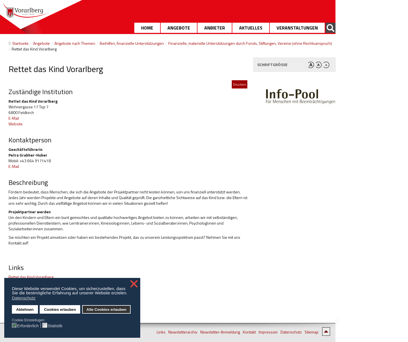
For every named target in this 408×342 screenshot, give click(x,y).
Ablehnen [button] (25, 309)
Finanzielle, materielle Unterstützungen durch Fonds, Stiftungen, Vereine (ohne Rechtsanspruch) (250, 43)
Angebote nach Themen (74, 43)
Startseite (20, 43)
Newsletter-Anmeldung (220, 332)
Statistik (55, 325)
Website (15, 124)
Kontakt (249, 332)
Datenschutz (291, 332)
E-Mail (13, 118)
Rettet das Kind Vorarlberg (31, 277)
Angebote (41, 43)
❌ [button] (134, 283)
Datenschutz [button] (23, 297)
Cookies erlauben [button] (60, 309)
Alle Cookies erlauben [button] (106, 309)
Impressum (268, 332)
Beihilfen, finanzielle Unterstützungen (132, 43)
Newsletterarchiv (182, 332)
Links (161, 332)
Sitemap (311, 332)
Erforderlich (28, 325)
